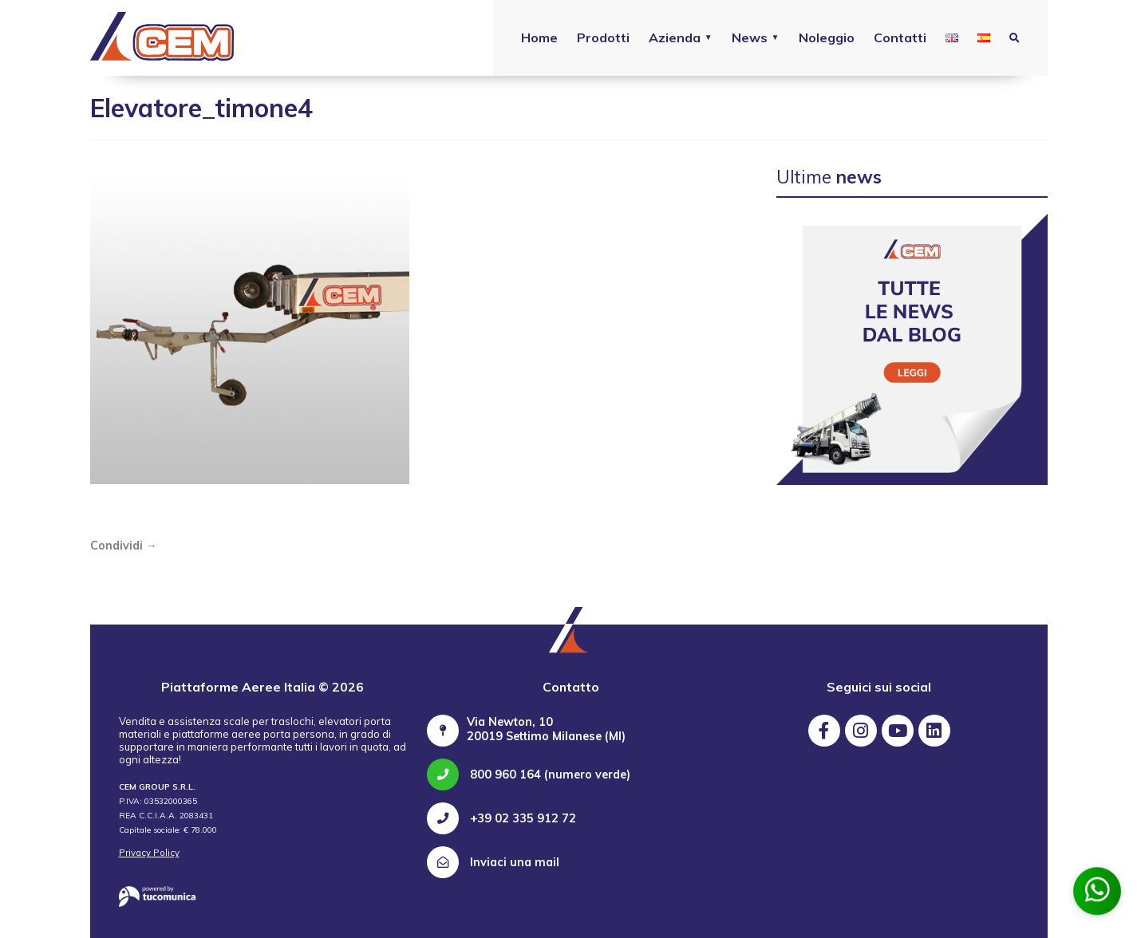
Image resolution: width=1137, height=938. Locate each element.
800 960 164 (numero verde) (528, 774)
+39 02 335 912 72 (501, 818)
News (750, 37)
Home (539, 37)
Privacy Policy (149, 852)
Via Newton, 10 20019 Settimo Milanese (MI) (546, 729)
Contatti (900, 37)
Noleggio (827, 37)
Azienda (675, 37)
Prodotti (603, 37)
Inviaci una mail (493, 862)
